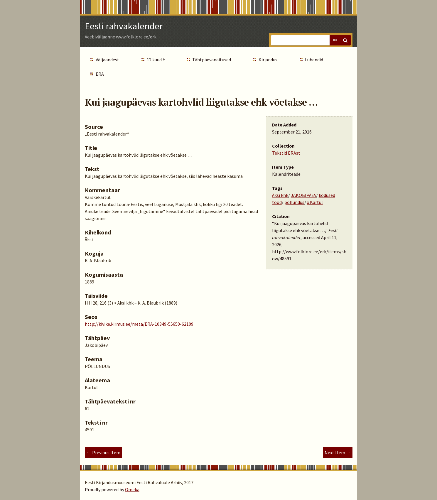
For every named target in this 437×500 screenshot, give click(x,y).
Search (345, 40)
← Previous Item (103, 452)
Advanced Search (335, 40)
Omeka (132, 489)
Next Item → (338, 452)
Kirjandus (268, 59)
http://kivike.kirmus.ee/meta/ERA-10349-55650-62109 (139, 324)
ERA (100, 74)
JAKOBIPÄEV (303, 195)
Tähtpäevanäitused (211, 59)
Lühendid (314, 59)
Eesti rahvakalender (124, 26)
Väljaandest (107, 59)
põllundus (294, 202)
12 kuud (154, 59)
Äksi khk (280, 195)
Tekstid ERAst (286, 153)
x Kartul (315, 202)
